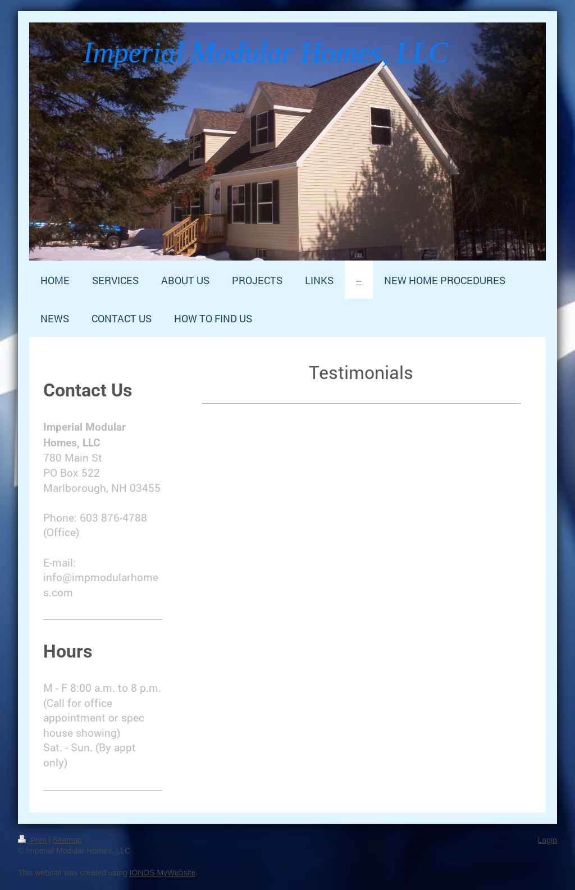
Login (547, 840)
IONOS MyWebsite (162, 872)
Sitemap (67, 840)
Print (33, 840)
